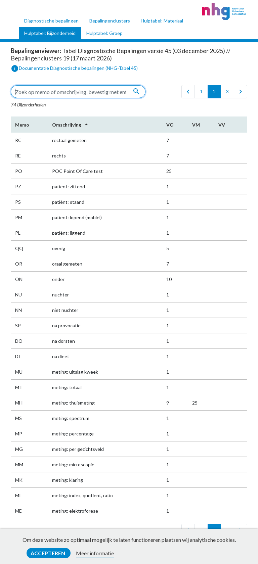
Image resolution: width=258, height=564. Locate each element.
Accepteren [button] (48, 553)
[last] (240, 91)
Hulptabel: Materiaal (162, 20)
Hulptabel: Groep (104, 33)
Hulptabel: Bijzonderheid (50, 33)
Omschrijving (71, 125)
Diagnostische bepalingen (51, 20)
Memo (22, 125)
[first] (188, 91)
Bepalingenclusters (109, 20)
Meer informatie (95, 553)
